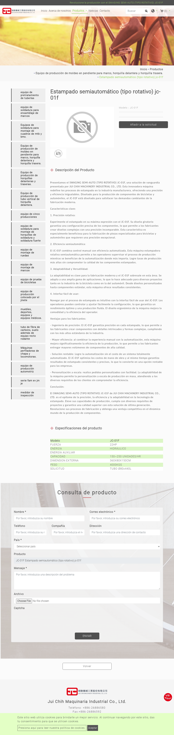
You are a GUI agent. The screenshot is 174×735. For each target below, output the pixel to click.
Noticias (93, 10)
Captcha (19, 608)
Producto (20, 554)
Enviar (87, 635)
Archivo (19, 594)
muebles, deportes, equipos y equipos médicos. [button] (31, 314)
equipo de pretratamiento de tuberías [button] (30, 95)
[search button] (146, 12)
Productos (156, 69)
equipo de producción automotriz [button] (27, 368)
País (18, 540)
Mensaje (20, 568)
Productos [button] (78, 10)
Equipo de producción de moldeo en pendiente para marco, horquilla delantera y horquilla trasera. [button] (31, 154)
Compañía (58, 526)
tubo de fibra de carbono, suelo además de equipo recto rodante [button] (30, 333)
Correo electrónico (102, 511)
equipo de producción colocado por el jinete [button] (30, 296)
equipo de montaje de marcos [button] (27, 267)
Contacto (104, 10)
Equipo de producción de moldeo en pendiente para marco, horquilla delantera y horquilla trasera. (99, 73)
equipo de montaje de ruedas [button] (27, 252)
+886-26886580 (94, 707)
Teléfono (19, 526)
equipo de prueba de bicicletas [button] (31, 281)
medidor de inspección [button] (27, 394)
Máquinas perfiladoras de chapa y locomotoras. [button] (30, 352)
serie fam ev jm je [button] (30, 382)
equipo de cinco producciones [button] (30, 215)
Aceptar (92, 727)
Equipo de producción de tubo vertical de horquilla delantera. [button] (30, 199)
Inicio (44, 10)
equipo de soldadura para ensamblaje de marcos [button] (30, 111)
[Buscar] (137, 11)
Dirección (96, 526)
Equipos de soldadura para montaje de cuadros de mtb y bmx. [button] (31, 131)
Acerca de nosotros (60, 10)
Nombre (20, 511)
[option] (82, 127)
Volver (87, 666)
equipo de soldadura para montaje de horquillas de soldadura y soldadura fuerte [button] (31, 233)
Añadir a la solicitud (143, 124)
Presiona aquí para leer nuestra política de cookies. (51, 727)
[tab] (28, 95)
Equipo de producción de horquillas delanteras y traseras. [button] (29, 178)
